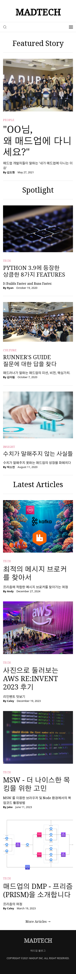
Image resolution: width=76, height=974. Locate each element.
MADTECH (38, 12)
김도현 (11, 172)
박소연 (11, 467)
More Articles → (38, 921)
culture (10, 350)
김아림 (11, 377)
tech (7, 260)
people (8, 120)
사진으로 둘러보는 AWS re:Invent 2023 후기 (30, 678)
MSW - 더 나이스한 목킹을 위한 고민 (36, 784)
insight (9, 447)
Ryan (10, 288)
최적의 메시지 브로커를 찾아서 (35, 573)
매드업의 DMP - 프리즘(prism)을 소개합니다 (38, 890)
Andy (10, 591)
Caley (10, 701)
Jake (10, 807)
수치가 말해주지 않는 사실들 (38, 453)
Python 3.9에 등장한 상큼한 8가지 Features (34, 271)
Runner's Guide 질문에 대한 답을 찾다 (30, 360)
